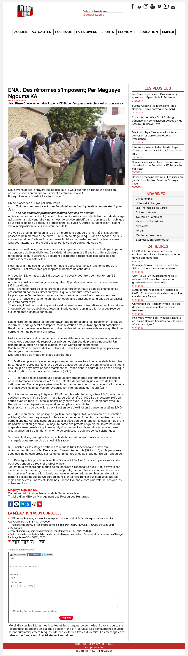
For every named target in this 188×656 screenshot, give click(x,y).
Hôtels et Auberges (146, 202)
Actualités (42, 32)
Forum (138, 227)
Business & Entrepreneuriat (151, 235)
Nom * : (13, 559)
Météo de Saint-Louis (148, 231)
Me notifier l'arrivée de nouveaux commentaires (35, 611)
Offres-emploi (143, 198)
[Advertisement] (94, 60)
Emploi (168, 32)
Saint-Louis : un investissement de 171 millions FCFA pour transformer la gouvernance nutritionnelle (156, 274)
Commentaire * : (17, 583)
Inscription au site (94, 647)
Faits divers (87, 32)
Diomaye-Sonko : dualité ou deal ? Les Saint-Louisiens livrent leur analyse (157, 262)
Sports (108, 32)
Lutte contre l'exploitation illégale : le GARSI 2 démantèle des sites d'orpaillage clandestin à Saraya (156, 288)
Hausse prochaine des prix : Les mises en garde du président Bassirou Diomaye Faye (157, 180)
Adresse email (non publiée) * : (24, 567)
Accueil (21, 32)
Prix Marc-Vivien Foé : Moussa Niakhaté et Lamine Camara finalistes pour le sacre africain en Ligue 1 (156, 316)
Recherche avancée (93, 15)
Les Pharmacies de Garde (150, 206)
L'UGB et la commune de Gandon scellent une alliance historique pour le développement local (156, 250)
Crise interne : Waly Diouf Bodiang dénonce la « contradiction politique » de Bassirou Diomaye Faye (156, 120)
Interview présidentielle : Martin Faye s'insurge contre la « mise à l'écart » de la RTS (157, 150)
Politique (64, 32)
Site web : (14, 575)
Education (149, 32)
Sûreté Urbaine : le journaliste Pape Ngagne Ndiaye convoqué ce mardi (155, 107)
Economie (127, 32)
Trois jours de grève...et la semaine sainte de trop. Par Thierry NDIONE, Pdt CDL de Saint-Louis (66, 524)
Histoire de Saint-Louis (148, 218)
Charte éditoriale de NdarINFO (94, 651)
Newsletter (141, 223)
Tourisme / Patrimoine (148, 214)
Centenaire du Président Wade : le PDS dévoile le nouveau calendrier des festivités (157, 302)
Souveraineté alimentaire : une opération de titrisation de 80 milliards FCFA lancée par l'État (156, 165)
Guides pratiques (144, 210)
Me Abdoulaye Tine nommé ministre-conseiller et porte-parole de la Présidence (156, 135)
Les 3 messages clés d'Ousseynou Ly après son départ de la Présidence (156, 95)
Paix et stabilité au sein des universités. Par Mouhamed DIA (44, 531)
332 (42, 542)
